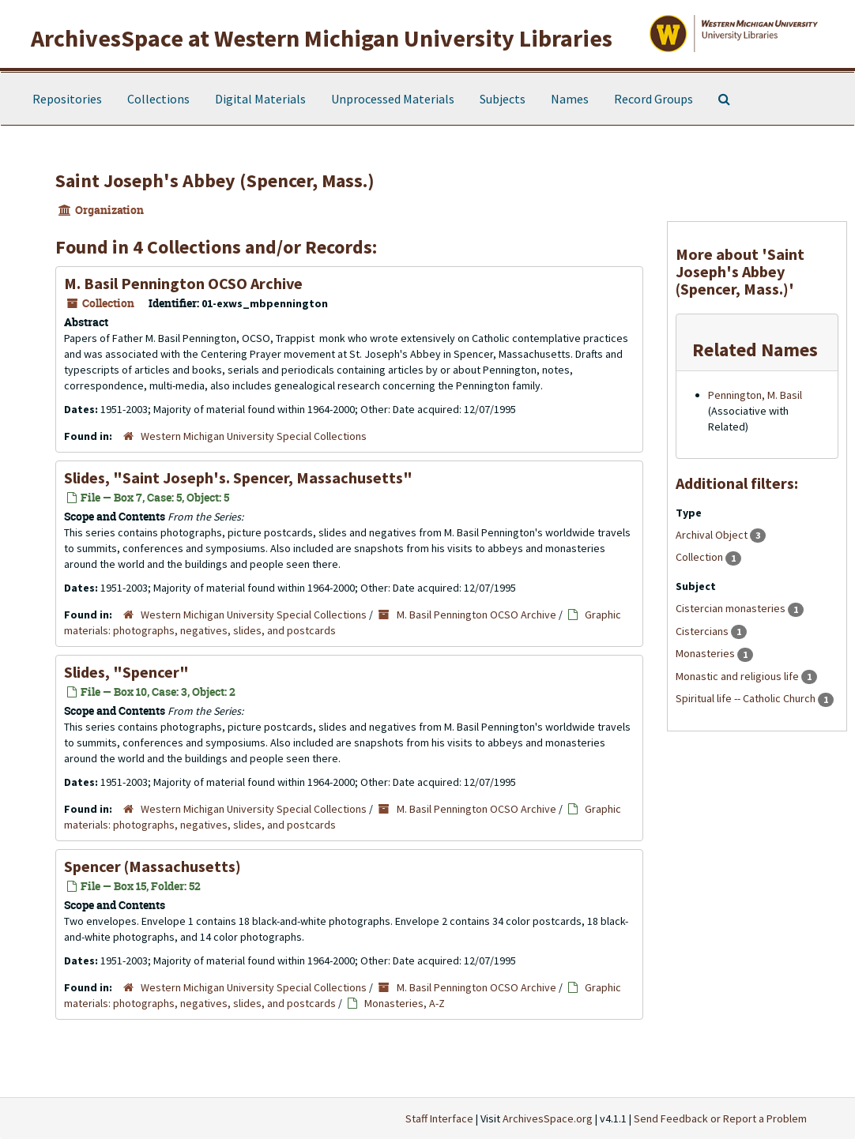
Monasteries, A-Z (404, 1003)
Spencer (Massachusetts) (152, 866)
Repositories (67, 99)
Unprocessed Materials (392, 99)
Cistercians (703, 631)
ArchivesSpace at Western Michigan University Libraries (321, 38)
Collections (158, 99)
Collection (700, 557)
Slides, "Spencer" (126, 672)
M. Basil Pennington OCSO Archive (183, 283)
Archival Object (713, 535)
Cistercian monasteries (732, 608)
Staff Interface (439, 1118)
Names (570, 99)
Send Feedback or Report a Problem (720, 1118)
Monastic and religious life (738, 676)
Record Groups (653, 99)
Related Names (755, 349)
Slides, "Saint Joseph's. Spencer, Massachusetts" (238, 477)
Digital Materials (260, 99)
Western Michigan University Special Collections (254, 436)
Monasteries (706, 653)
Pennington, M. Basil (755, 395)
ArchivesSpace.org (548, 1118)
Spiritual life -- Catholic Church (747, 698)
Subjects (502, 99)
